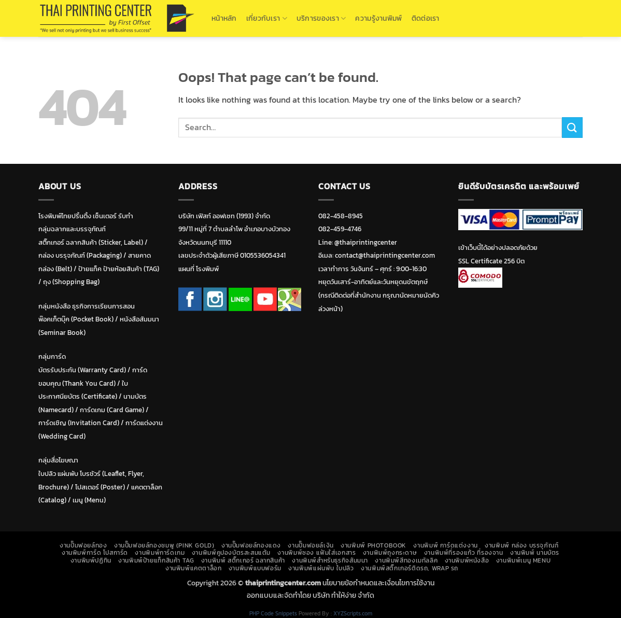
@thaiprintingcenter (365, 242)
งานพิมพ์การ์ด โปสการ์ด (95, 552)
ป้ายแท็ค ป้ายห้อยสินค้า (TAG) (118, 269)
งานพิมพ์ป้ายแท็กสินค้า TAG (156, 560)
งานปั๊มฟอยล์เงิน (310, 545)
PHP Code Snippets (273, 613)
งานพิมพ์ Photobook (373, 545)
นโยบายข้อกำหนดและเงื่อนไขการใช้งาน (378, 582)
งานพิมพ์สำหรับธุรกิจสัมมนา (330, 560)
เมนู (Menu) (89, 500)
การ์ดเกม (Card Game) (112, 410)
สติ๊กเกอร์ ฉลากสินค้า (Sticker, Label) (90, 242)
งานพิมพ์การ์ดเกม (160, 552)
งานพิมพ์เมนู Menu (523, 560)
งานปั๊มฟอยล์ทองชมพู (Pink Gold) (164, 545)
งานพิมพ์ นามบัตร (534, 552)
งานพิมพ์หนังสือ (467, 560)
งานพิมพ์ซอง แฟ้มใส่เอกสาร (316, 552)
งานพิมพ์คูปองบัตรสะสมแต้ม (231, 552)
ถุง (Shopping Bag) (71, 282)
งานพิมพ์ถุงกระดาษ (390, 552)
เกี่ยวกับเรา (266, 18)
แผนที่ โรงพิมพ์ (198, 269)
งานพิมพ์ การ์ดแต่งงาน (445, 545)
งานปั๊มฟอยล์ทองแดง (251, 545)
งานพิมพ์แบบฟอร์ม (255, 568)
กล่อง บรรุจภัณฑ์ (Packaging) (80, 255)
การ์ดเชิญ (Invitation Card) (78, 423)
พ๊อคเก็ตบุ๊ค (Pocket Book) (76, 319)
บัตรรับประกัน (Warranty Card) (82, 370)
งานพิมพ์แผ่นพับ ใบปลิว (321, 568)
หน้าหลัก (224, 18)
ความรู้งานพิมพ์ (378, 18)
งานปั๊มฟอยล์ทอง (83, 545)
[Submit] (572, 127)
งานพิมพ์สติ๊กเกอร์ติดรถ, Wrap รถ (409, 568)
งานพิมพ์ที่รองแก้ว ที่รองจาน (463, 552)
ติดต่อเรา (426, 18)
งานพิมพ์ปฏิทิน (90, 560)
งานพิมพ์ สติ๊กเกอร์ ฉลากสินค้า (243, 560)
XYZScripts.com (352, 613)
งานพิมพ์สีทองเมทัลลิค (406, 560)
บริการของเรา (321, 18)
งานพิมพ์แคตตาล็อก (193, 568)
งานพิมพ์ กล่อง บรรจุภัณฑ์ (522, 545)
